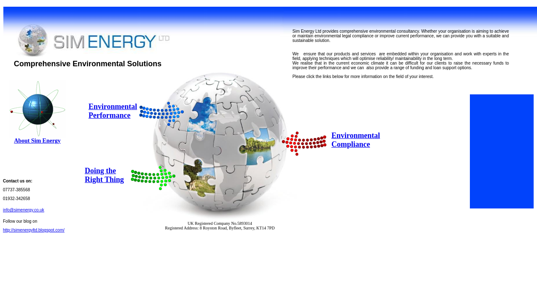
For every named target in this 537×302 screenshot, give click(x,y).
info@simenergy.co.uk (23, 210)
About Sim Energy (37, 141)
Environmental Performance (113, 111)
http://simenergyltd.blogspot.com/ (34, 230)
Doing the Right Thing (104, 175)
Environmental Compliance (355, 139)
